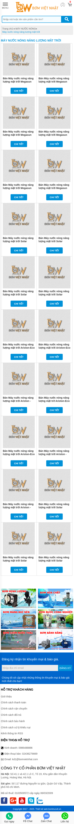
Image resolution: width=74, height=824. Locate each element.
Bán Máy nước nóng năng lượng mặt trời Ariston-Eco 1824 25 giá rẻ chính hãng (54, 347)
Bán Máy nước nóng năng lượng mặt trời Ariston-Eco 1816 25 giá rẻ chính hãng (19, 454)
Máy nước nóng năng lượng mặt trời (21, 32)
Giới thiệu (6, 696)
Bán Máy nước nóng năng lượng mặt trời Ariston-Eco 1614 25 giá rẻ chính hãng (19, 347)
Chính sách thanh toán (13, 702)
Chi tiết (19, 91)
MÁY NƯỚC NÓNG (25, 28)
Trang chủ (7, 28)
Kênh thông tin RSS (12, 733)
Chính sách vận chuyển (14, 708)
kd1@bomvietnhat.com (25, 759)
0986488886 (26, 747)
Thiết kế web (41, 809)
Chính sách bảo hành (13, 721)
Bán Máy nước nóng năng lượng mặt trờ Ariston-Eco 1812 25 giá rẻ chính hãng (54, 401)
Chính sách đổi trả (11, 714)
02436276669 (29, 753)
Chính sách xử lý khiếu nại (15, 727)
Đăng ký (65, 668)
